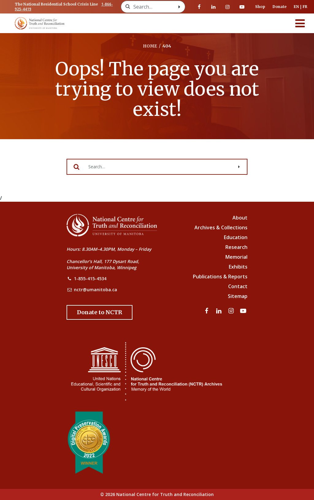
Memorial (236, 257)
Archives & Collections (220, 227)
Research (236, 247)
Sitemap (237, 296)
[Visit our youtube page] (242, 6)
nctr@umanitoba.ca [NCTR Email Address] (95, 289)
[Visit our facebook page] (199, 6)
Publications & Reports (220, 276)
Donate (279, 6)
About (239, 217)
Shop (260, 6)
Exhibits (238, 266)
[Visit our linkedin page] (213, 6)
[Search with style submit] (179, 7)
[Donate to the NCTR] (99, 312)
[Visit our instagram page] (227, 6)
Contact (237, 286)
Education (235, 237)
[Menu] (300, 23)
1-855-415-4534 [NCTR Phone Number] (90, 278)
